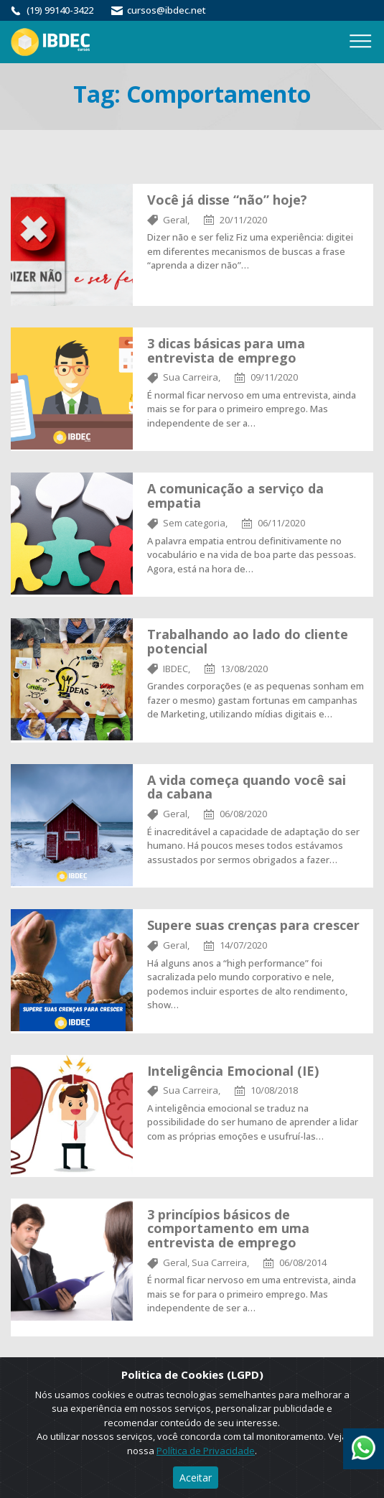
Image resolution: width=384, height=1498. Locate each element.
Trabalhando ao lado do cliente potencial (247, 641)
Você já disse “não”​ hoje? (227, 199)
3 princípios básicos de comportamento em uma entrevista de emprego (228, 1229)
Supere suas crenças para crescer (253, 925)
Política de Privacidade (205, 1450)
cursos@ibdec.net (166, 10)
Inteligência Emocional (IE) (233, 1070)
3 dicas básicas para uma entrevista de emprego (226, 350)
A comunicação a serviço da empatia (235, 495)
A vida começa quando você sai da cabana (246, 787)
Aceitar (195, 1477)
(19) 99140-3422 (60, 10)
